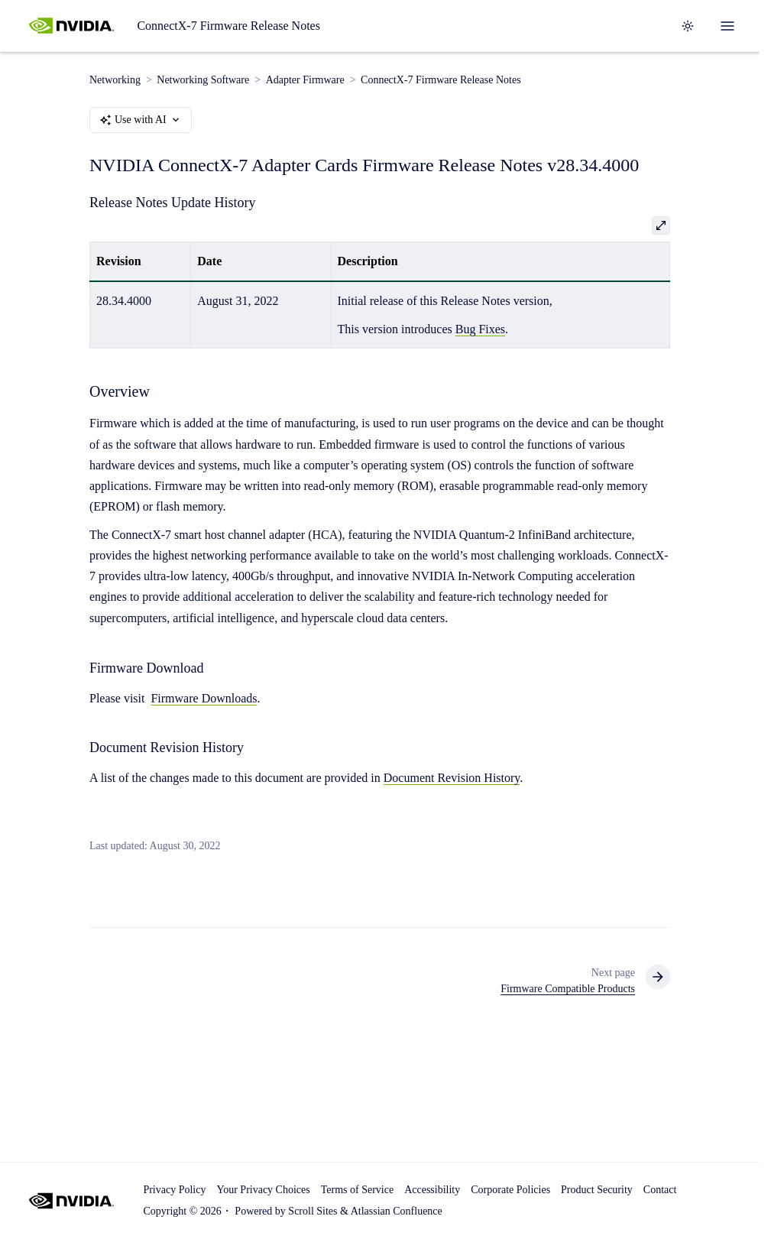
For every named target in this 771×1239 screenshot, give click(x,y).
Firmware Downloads (204, 698)
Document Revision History (452, 778)
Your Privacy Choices (262, 1189)
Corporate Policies (510, 1189)
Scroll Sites (312, 1211)
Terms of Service (357, 1189)
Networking (115, 80)
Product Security (597, 1189)
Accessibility (432, 1189)
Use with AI (140, 120)
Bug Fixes (480, 329)
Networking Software (203, 80)
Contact (660, 1189)
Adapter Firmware (305, 80)
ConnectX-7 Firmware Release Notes (228, 25)
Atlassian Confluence (396, 1211)
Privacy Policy (174, 1189)
